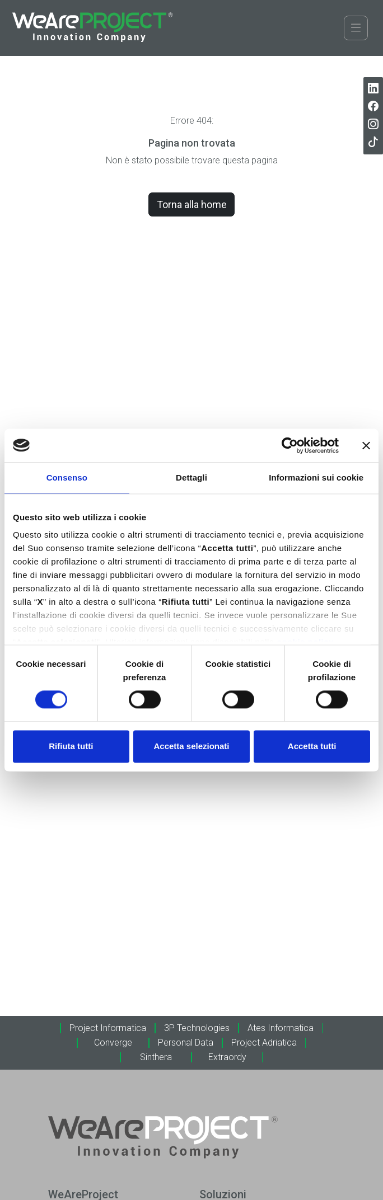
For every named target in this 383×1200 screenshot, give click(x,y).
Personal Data (185, 1042)
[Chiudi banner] (366, 445)
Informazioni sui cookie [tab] (316, 477)
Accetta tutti (312, 746)
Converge (113, 1042)
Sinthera (156, 1057)
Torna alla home (192, 204)
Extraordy (227, 1057)
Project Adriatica (264, 1042)
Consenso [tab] (66, 477)
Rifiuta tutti (71, 746)
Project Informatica (107, 1028)
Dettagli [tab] (191, 477)
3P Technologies (197, 1028)
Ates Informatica (280, 1028)
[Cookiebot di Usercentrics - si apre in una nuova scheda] (290, 445)
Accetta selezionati (191, 746)
